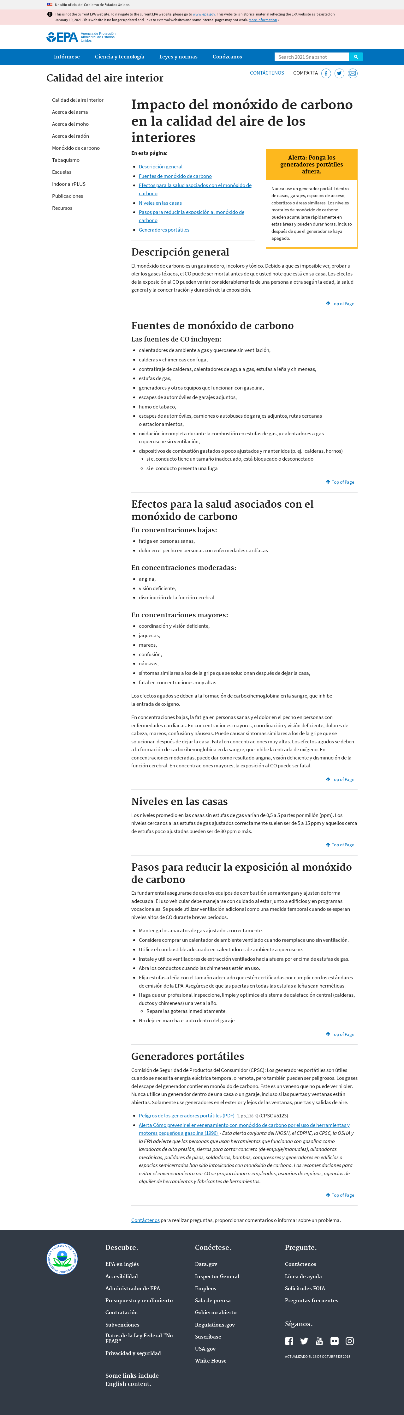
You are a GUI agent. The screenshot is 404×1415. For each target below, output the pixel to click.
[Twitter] (339, 73)
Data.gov (206, 1264)
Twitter (304, 1341)
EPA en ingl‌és (122, 1264)
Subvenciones (122, 1325)
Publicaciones (67, 195)
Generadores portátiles (164, 229)
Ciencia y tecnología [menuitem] (119, 57)
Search (356, 56)
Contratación (121, 1313)
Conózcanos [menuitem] (227, 57)
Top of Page (343, 303)
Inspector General (217, 1277)
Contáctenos (267, 72)
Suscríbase (208, 1337)
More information (263, 19)
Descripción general (160, 166)
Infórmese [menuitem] (67, 57)
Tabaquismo (66, 159)
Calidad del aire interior (78, 99)
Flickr (334, 1341)
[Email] (353, 73)
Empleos (205, 1289)
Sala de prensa (213, 1301)
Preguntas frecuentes (311, 1301)
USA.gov (205, 1349)
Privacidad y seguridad (133, 1354)
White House (211, 1361)
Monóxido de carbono (76, 147)
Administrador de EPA (132, 1289)
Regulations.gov (215, 1325)
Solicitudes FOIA (305, 1289)
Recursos (62, 207)
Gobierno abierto (215, 1313)
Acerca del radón (70, 135)
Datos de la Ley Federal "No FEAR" (139, 1339)
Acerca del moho (70, 123)
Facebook (289, 1341)
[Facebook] (326, 73)
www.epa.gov (204, 14)
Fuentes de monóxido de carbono (175, 175)
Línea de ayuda (303, 1277)
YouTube (319, 1341)
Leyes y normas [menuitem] (178, 57)
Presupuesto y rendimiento (139, 1301)
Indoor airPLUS (69, 183)
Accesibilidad (121, 1277)
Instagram (350, 1341)
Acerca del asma (70, 111)
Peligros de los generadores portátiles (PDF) (187, 1115)
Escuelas (61, 171)
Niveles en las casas (160, 202)
